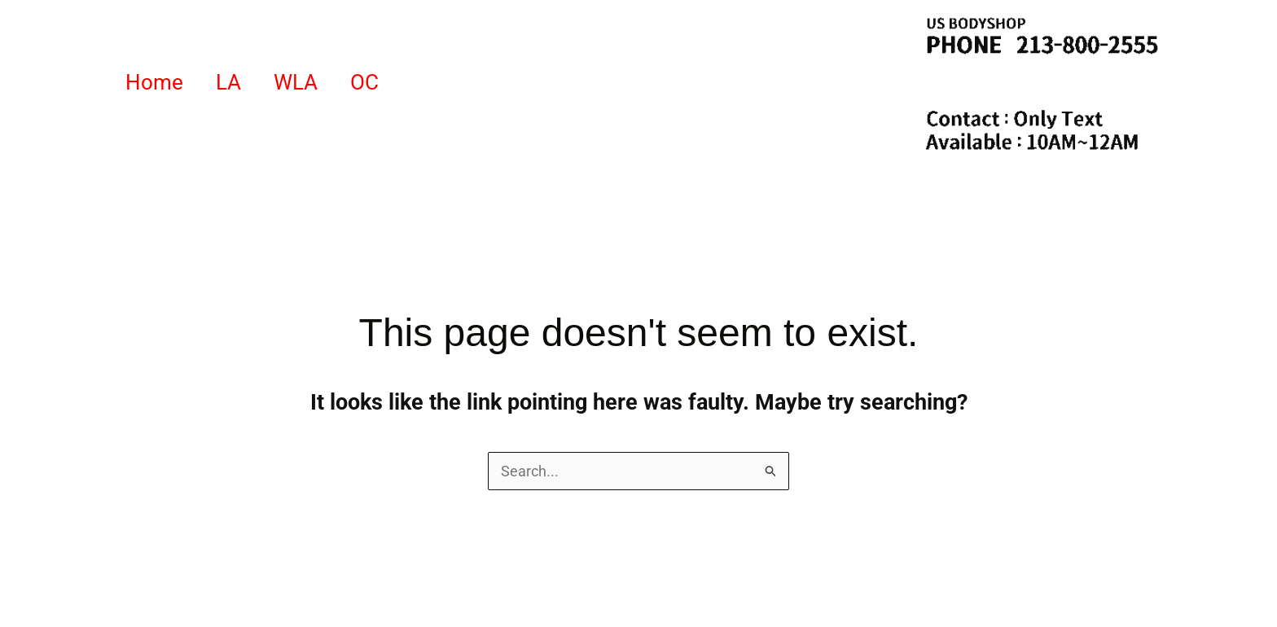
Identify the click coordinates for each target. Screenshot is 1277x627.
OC (364, 82)
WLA (296, 82)
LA (228, 82)
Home (154, 82)
